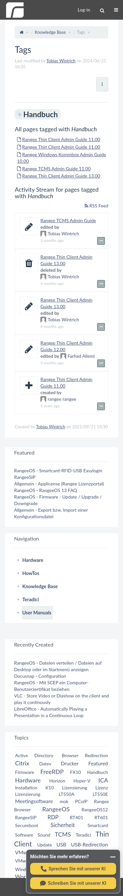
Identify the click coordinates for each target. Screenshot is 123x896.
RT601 (101, 817)
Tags (81, 32)
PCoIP (81, 801)
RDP (53, 817)
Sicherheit (63, 824)
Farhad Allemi (77, 356)
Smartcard (98, 825)
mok (64, 801)
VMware (24, 852)
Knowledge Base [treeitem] (40, 586)
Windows (24, 869)
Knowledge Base (50, 32)
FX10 (75, 772)
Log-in (84, 9)
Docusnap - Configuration (40, 676)
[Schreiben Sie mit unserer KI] (73, 883)
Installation (26, 787)
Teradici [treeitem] (30, 599)
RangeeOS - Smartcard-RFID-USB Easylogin (58, 470)
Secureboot (26, 825)
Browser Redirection (85, 755)
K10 (49, 787)
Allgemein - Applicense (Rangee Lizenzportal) (59, 483)
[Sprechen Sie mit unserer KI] (73, 869)
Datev (45, 763)
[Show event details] (101, 241)
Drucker (70, 763)
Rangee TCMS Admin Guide (68, 220)
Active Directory (34, 755)
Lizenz (101, 787)
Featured (98, 763)
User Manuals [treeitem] (36, 612)
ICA (103, 780)
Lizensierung (74, 787)
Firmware (24, 772)
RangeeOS (56, 809)
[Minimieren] (113, 857)
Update (44, 844)
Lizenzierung (27, 794)
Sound (44, 835)
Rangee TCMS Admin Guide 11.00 (56, 168)
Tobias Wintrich (61, 60)
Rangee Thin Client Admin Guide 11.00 (61, 139)
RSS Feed (96, 205)
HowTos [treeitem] (30, 573)
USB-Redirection (89, 844)
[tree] (61, 586)
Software (24, 835)
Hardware (28, 780)
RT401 (76, 817)
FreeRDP (51, 771)
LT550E (100, 794)
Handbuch (97, 772)
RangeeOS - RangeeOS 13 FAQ (45, 490)
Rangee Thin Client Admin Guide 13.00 (61, 176)
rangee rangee (58, 399)
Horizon (57, 780)
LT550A (66, 794)
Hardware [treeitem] (32, 560)
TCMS (63, 834)
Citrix (22, 763)
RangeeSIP (24, 477)
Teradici (83, 835)
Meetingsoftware (34, 801)
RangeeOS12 (95, 809)
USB (61, 844)
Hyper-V (82, 780)
